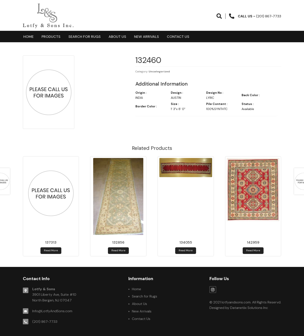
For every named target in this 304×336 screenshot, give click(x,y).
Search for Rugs (84, 36)
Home (28, 36)
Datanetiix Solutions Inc (249, 307)
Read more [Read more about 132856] (118, 250)
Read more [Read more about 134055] (186, 250)
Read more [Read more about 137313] (51, 250)
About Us (117, 36)
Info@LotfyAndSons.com (52, 311)
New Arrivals (146, 36)
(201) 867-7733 (44, 321)
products (51, 36)
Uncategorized (159, 71)
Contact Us (178, 36)
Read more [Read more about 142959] (253, 250)
